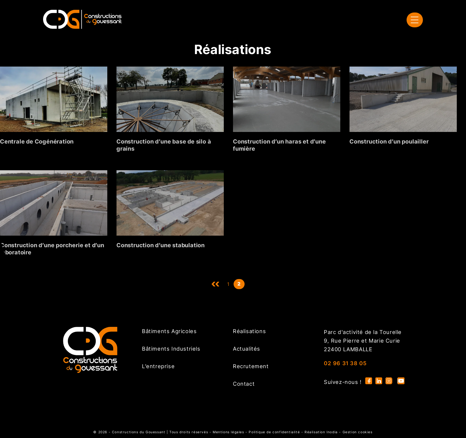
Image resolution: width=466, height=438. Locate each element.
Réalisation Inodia (321, 432)
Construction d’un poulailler (389, 141)
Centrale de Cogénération (37, 141)
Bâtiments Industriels (171, 349)
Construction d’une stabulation (160, 245)
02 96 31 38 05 (345, 363)
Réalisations (249, 331)
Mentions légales (228, 432)
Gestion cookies (358, 432)
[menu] (415, 19)
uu (216, 284)
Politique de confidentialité (274, 432)
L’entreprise (158, 366)
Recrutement (251, 366)
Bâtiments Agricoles (169, 331)
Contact (244, 384)
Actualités (246, 349)
